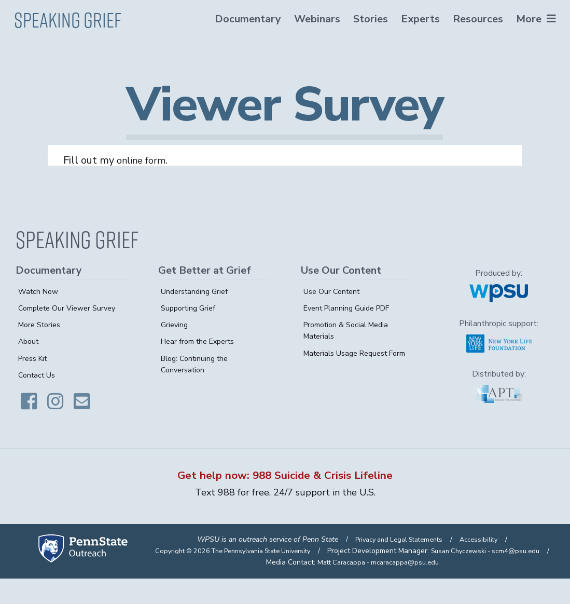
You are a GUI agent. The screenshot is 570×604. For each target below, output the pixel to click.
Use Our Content (334, 291)
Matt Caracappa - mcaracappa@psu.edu (378, 587)
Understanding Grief (197, 291)
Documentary (246, 19)
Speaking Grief (69, 17)
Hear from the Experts (202, 341)
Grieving (175, 324)
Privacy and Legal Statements (397, 553)
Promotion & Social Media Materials (350, 330)
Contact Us (38, 386)
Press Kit (35, 369)
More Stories (41, 336)
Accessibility (484, 553)
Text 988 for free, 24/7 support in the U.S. (285, 496)
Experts (418, 19)
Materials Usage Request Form (350, 358)
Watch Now (40, 291)
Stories (369, 19)
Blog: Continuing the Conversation (197, 364)
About (29, 353)
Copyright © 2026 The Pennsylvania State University (347, 565)
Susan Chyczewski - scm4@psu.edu (399, 576)
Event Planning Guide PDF (351, 308)
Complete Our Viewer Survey (58, 313)
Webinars (316, 19)
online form (144, 160)
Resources (476, 19)
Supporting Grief (190, 308)
